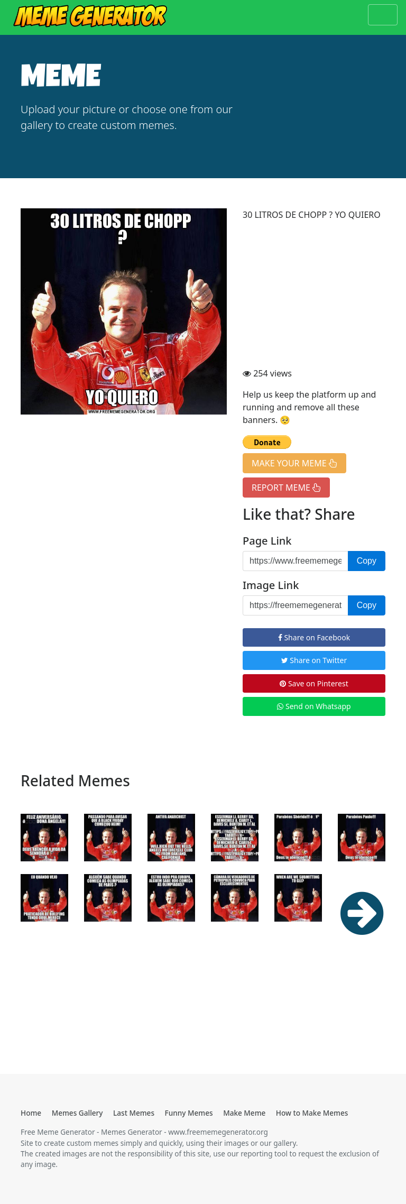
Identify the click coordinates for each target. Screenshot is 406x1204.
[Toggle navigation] (383, 14)
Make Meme (244, 1113)
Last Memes (133, 1113)
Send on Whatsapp (313, 706)
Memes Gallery (77, 1113)
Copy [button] (366, 560)
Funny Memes (189, 1113)
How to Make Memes (312, 1113)
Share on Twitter (314, 660)
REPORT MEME (286, 487)
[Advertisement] (314, 295)
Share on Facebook (314, 637)
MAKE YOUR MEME (294, 463)
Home (31, 1113)
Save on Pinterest (314, 683)
